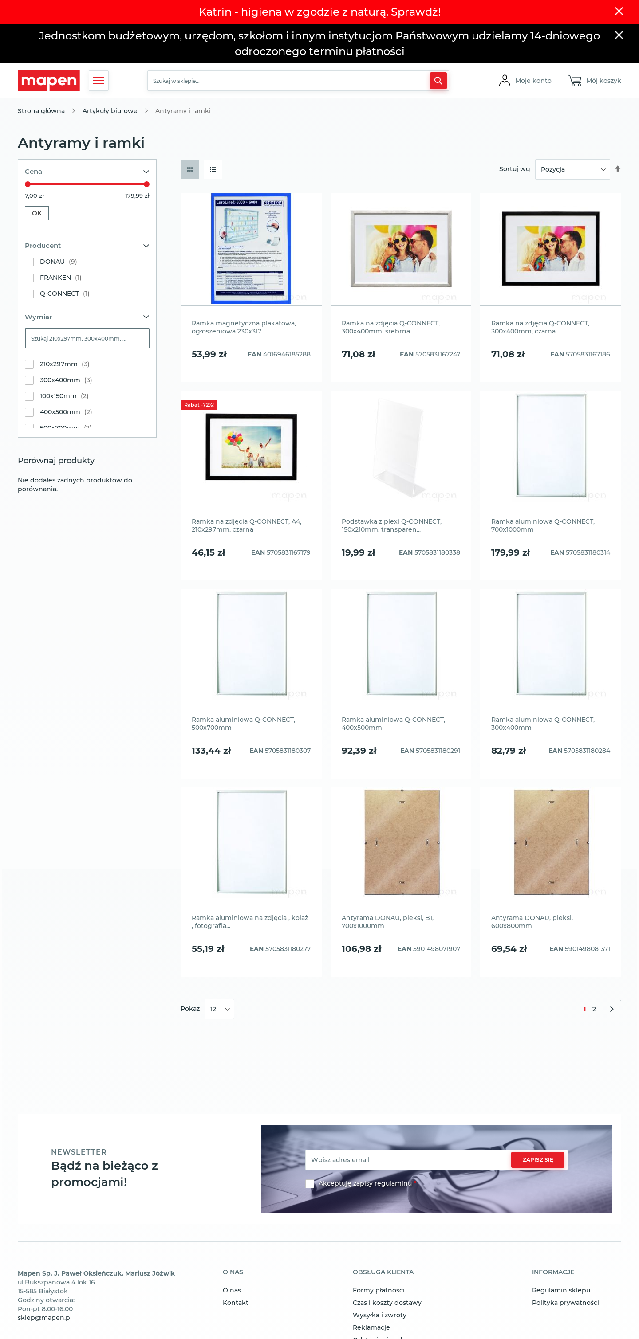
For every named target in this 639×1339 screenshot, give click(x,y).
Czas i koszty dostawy (387, 1303)
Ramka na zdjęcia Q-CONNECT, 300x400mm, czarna (540, 327)
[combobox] (298, 80)
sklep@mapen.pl (45, 1318)
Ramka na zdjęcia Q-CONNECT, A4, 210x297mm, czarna (246, 525)
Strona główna (41, 111)
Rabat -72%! (199, 405)
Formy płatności (379, 1290)
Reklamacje (371, 1327)
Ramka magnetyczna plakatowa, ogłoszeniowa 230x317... (244, 327)
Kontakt (235, 1303)
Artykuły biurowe (110, 111)
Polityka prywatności (565, 1303)
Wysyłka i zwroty (379, 1315)
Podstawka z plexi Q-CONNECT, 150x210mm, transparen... (392, 525)
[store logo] (49, 80)
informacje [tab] (553, 1272)
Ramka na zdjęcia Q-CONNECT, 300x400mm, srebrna (391, 327)
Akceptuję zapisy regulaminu (365, 1183)
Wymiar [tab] (38, 317)
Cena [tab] (33, 171)
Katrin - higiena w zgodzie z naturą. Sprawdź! (320, 11)
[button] (533, 80)
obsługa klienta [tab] (383, 1272)
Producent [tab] (43, 245)
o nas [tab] (233, 1272)
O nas (232, 1290)
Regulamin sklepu (561, 1290)
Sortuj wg (514, 169)
